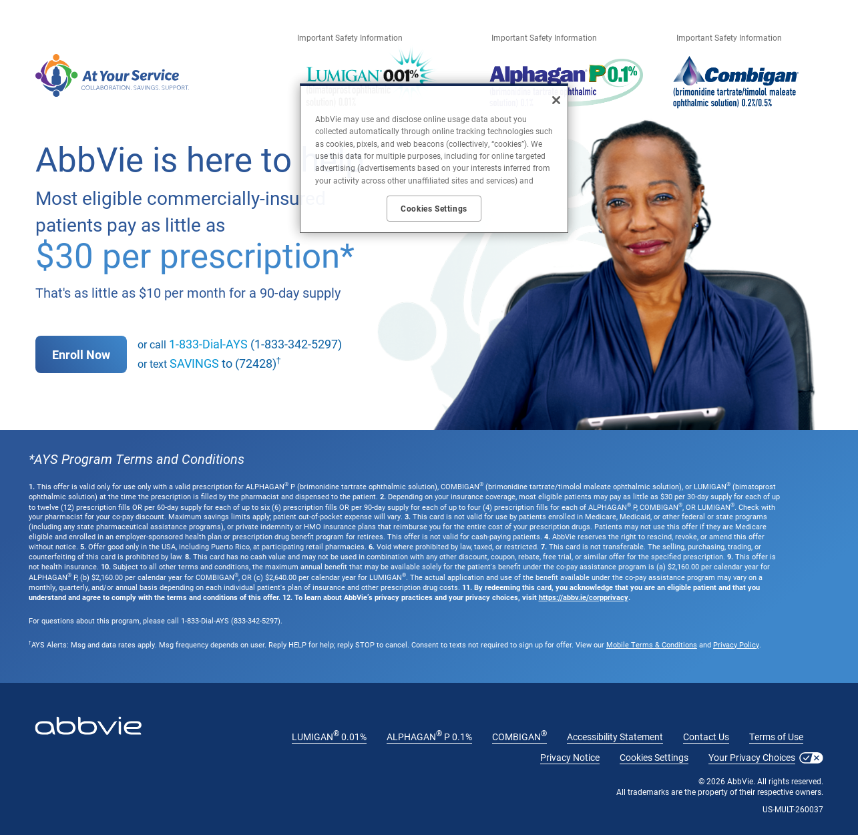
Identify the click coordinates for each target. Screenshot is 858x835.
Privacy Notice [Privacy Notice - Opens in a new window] (570, 757)
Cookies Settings (654, 757)
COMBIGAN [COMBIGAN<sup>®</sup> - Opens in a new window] (519, 736)
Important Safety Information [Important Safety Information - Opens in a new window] (350, 37)
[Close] (556, 100)
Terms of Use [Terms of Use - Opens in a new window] (776, 736)
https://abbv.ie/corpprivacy (583, 597)
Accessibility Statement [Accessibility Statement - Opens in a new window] (615, 736)
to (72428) (223, 363)
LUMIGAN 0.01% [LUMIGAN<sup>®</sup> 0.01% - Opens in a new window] (329, 736)
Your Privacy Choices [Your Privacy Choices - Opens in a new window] (751, 757)
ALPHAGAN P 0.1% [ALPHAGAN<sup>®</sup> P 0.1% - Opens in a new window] (429, 736)
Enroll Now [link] (81, 354)
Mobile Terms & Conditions (651, 644)
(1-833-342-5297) (255, 344)
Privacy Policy (736, 644)
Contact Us (706, 736)
